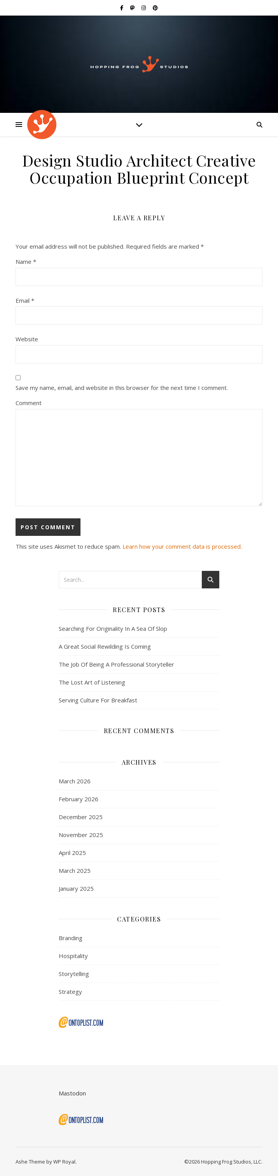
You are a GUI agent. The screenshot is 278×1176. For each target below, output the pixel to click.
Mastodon (72, 1093)
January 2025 (76, 888)
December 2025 (81, 817)
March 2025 (75, 870)
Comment (29, 403)
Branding (70, 938)
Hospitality (73, 956)
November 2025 (81, 835)
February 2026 (78, 799)
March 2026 (75, 781)
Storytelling (74, 974)
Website (27, 339)
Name (26, 261)
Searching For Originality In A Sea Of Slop (113, 628)
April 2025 (72, 853)
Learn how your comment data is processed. (182, 546)
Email (25, 300)
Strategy (70, 991)
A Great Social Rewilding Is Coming (105, 646)
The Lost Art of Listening (92, 682)
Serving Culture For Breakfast (98, 700)
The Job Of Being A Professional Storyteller (116, 664)
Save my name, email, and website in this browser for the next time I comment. (122, 387)
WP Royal (64, 1161)
